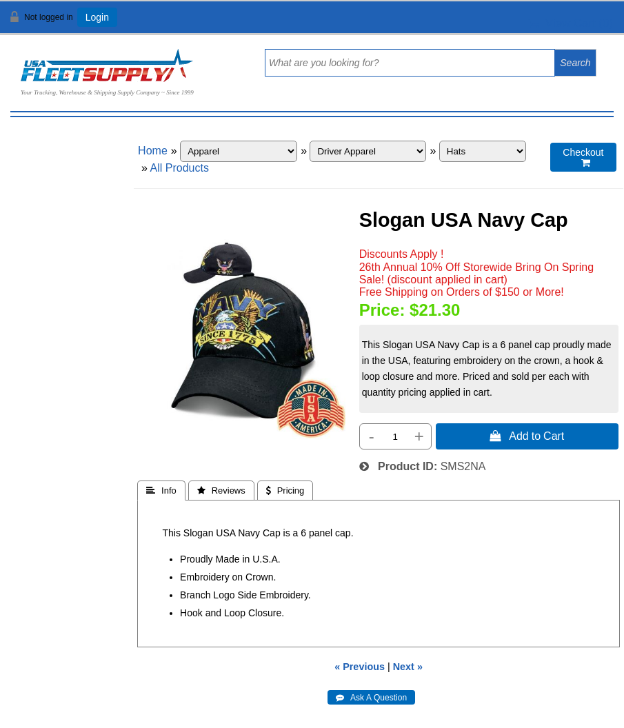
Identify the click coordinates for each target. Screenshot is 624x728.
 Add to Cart (527, 435)
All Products (179, 168)
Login (97, 17)
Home (153, 150)
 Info (161, 490)
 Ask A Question (371, 698)
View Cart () (570, 23)
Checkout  (583, 158)
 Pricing (285, 490)
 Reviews (221, 490)
